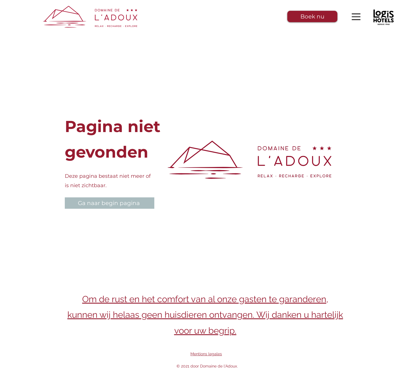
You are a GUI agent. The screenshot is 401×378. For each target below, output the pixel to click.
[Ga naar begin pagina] (109, 203)
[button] (312, 16)
